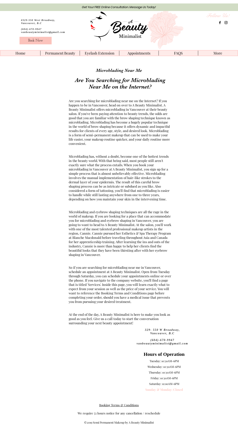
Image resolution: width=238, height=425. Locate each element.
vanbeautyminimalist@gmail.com (43, 32)
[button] (60, 53)
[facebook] (220, 23)
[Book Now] (36, 40)
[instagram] (226, 23)
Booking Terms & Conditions (119, 405)
